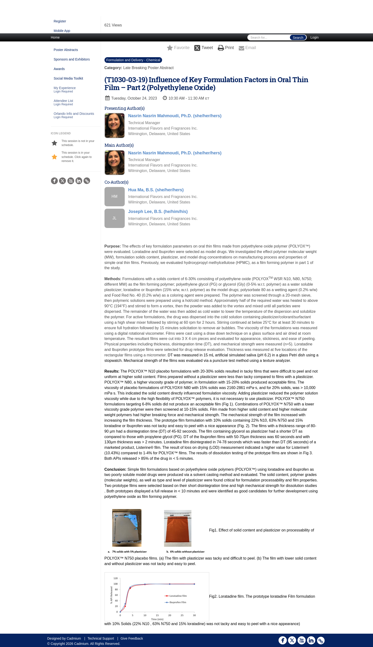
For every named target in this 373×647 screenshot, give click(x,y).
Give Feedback (131, 638)
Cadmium (74, 638)
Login (314, 37)
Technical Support (101, 638)
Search (298, 38)
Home (55, 37)
